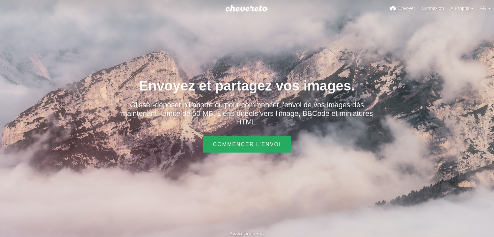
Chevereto (256, 233)
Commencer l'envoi (247, 144)
